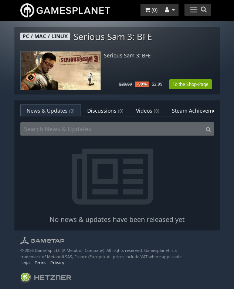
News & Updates (51, 110)
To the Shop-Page (190, 84)
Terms (40, 262)
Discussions (105, 110)
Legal (25, 262)
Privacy (57, 262)
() (151, 9)
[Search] (208, 129)
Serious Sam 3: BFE (127, 56)
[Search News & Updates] (111, 129)
